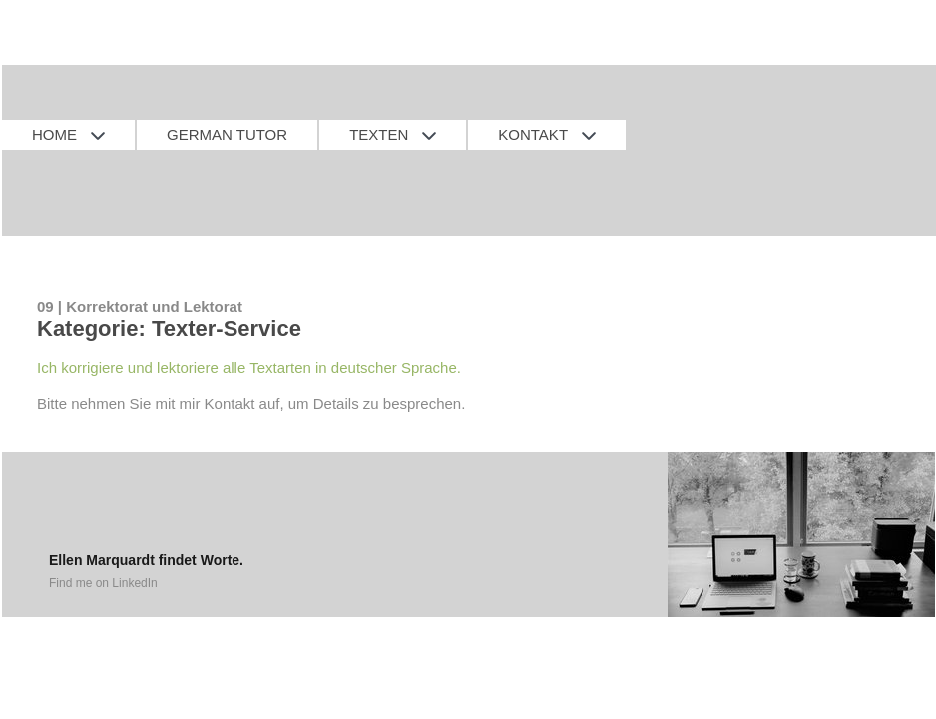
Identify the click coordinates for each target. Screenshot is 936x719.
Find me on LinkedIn (103, 583)
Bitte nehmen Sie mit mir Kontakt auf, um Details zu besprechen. (251, 403)
